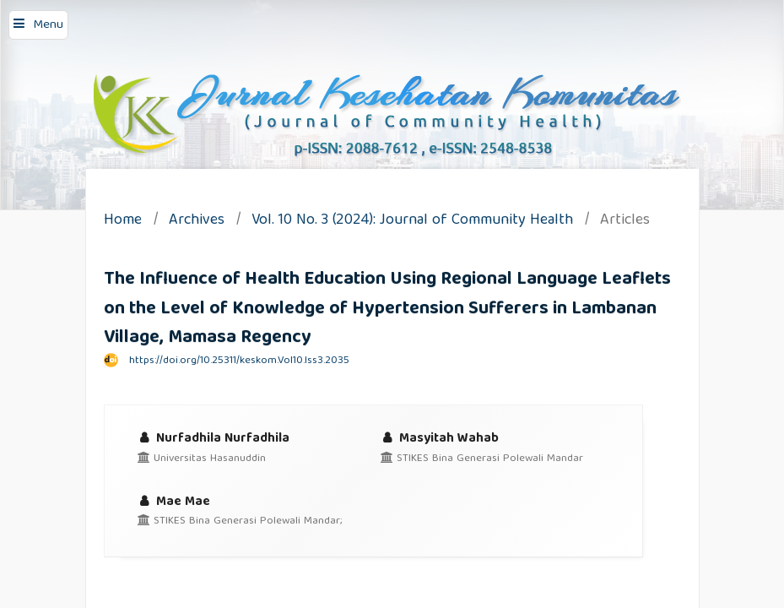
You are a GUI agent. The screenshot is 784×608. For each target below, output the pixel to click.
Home (123, 221)
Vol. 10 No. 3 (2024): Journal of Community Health (412, 221)
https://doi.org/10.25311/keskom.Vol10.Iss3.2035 (239, 361)
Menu (48, 25)
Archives (196, 221)
